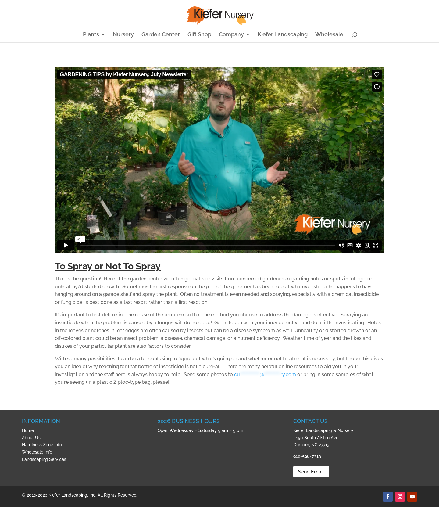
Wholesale (329, 35)
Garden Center (160, 35)
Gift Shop (199, 35)
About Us (31, 437)
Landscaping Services (44, 459)
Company (231, 35)
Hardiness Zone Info (42, 444)
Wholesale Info (37, 452)
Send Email (311, 472)
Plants (91, 35)
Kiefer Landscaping (283, 35)
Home (28, 430)
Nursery (123, 35)
